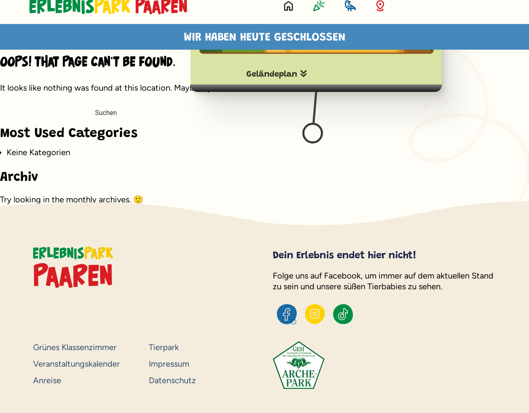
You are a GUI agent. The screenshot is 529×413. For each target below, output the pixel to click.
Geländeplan (271, 74)
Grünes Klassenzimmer (75, 347)
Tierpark (164, 347)
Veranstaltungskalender (76, 364)
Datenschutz (172, 380)
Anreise (47, 380)
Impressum (169, 364)
